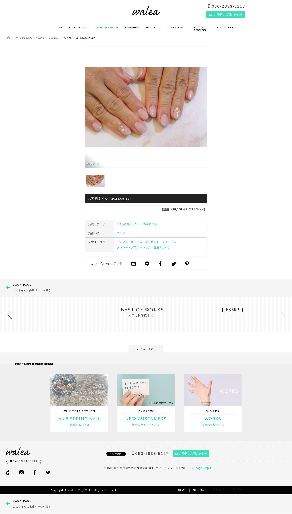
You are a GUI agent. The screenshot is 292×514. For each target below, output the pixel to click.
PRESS (237, 490)
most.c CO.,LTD (77, 490)
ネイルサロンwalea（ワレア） (146, 10)
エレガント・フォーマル (160, 241)
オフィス (136, 241)
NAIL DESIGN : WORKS (29, 37)
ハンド (121, 233)
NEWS (182, 490)
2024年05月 (150, 224)
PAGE (146, 349)
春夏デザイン (162, 247)
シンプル (122, 241)
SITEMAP (199, 490)
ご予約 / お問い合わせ (191, 453)
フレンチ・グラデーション (134, 247)
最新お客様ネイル (128, 224)
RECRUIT (219, 490)
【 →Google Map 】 (200, 468)
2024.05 (54, 37)
